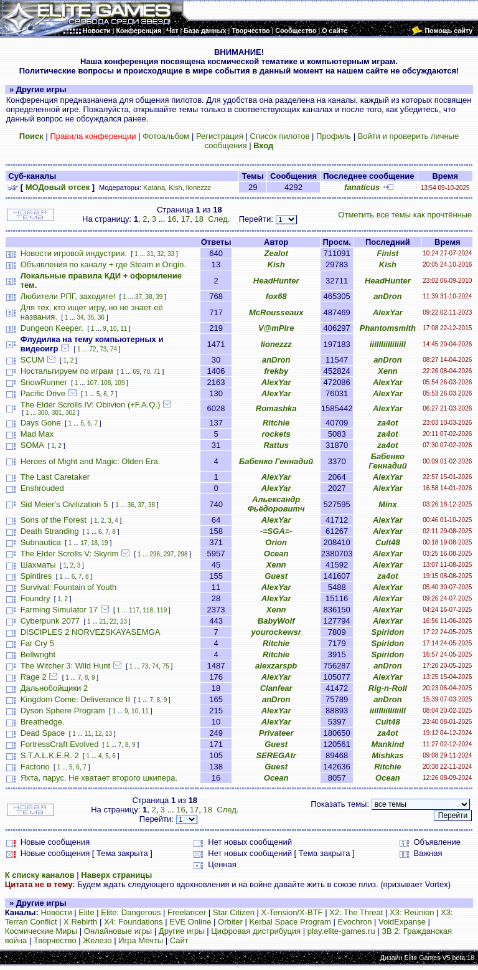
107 (92, 382)
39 (159, 296)
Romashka (276, 408)
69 (136, 371)
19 (104, 543)
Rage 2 (34, 677)
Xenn (388, 371)
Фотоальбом (166, 136)
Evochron (355, 921)
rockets (276, 434)
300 (43, 412)
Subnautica (41, 542)
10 (113, 328)
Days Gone (41, 422)
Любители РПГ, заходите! (68, 296)
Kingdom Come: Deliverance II (75, 699)
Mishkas (387, 755)
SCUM (32, 359)
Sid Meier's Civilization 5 (64, 504)
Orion (276, 542)
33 (170, 253)
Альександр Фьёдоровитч (276, 504)
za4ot (387, 422)
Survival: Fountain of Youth (69, 587)
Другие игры (182, 931)
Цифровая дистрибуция (256, 931)
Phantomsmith (388, 328)
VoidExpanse (402, 921)
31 (150, 253)
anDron (387, 296)
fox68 (276, 296)
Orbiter (230, 921)
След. (219, 219)
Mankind (388, 744)
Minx (387, 504)
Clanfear (276, 688)
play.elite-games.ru (341, 931)
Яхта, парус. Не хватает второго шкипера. (99, 777)
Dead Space (43, 733)
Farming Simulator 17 (59, 609)
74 (113, 349)
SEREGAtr (276, 755)
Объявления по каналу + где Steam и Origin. (103, 264)
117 (134, 610)
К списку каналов (40, 875)
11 (123, 328)
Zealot (276, 253)
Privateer (276, 733)
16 (171, 219)
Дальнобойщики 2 (54, 688)
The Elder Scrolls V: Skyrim (70, 553)
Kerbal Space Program (290, 921)
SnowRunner (44, 382)
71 (157, 371)
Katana (154, 187)
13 (108, 733)
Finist (388, 253)
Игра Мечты (140, 940)
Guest (276, 576)
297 (169, 554)
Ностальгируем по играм (67, 371)
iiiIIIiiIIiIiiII (388, 344)
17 (185, 219)
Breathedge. (43, 721)
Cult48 (387, 542)
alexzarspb (276, 665)
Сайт (179, 940)
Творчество (55, 940)
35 (90, 317)
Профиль (333, 136)
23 (123, 621)
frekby (276, 371)
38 (149, 296)
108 (106, 382)
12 (98, 733)
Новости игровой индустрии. (74, 253)
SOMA (32, 445)
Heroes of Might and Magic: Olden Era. (91, 461)
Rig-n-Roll (387, 688)
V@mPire (276, 328)
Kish (175, 187)
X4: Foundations (133, 921)
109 (120, 382)
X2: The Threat (356, 912)
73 (103, 349)
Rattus (275, 445)
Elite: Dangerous (131, 912)
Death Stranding (50, 531)
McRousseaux (276, 312)
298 (182, 554)
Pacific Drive (43, 393)
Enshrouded (42, 488)
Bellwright (38, 654)
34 (80, 317)
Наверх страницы (116, 875)
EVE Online (190, 921)
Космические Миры (41, 931)
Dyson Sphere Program (63, 710)
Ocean (276, 553)
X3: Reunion (412, 912)
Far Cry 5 (37, 643)
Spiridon (388, 632)
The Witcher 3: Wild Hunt (66, 665)
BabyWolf (276, 620)
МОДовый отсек (58, 187)
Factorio (35, 766)
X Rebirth (80, 921)
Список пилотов (280, 136)
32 (160, 253)
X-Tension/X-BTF (292, 912)
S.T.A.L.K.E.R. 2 (50, 755)
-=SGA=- (276, 531)
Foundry (35, 598)
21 (103, 621)
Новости (56, 912)
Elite (86, 912)
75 (165, 666)
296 (154, 554)
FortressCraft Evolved (60, 744)
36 (101, 317)
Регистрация (219, 136)
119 (162, 610)
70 (146, 371)
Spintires (36, 576)
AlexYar (388, 312)
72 (93, 349)
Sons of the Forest (54, 520)
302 (70, 412)
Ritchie (276, 422)
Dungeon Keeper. (52, 328)
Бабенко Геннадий (276, 461)
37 (138, 296)
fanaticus (362, 187)
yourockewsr (276, 632)
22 (113, 621)
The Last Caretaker (55, 477)
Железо (97, 940)
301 (57, 412)
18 (198, 219)
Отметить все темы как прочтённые (405, 214)
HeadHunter (276, 280)
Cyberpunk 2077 (50, 620)
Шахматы (38, 564)
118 (148, 610)
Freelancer (186, 912)
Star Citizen (234, 912)
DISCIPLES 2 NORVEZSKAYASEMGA (91, 632)
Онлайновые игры (118, 931)
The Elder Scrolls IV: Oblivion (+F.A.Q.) (91, 404)
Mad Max (37, 434)
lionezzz (198, 187)
